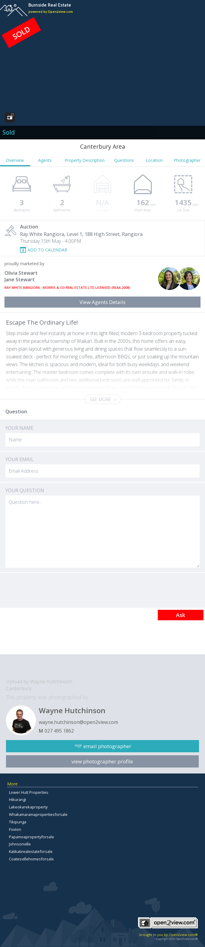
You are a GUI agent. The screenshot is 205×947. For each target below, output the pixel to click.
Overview (15, 160)
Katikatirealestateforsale (31, 851)
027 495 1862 (59, 730)
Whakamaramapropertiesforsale (38, 814)
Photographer (187, 160)
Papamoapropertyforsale (31, 836)
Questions (124, 160)
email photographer (107, 746)
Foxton (15, 829)
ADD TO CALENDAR (47, 250)
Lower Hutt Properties (28, 792)
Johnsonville (20, 844)
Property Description (85, 160)
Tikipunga (17, 822)
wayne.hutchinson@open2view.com (78, 722)
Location (154, 160)
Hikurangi (17, 799)
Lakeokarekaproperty (28, 807)
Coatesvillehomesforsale (31, 859)
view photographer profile (102, 761)
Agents (45, 160)
